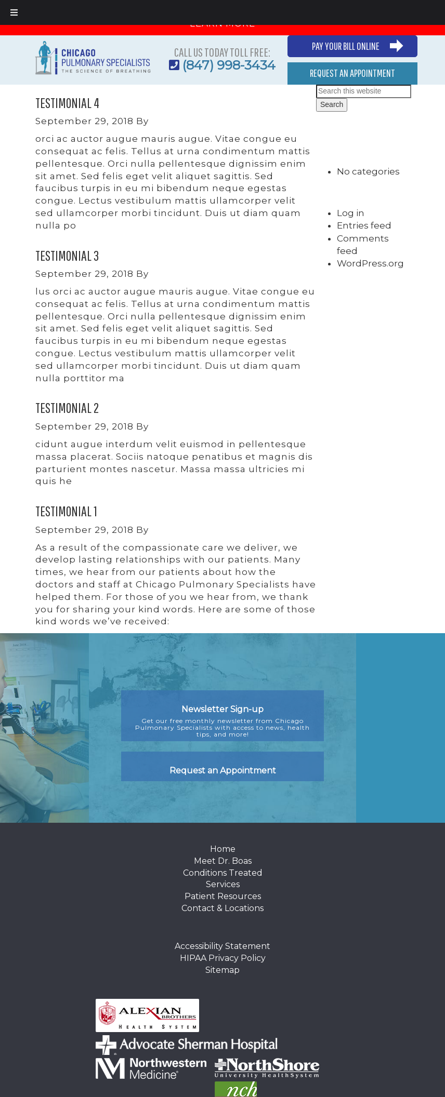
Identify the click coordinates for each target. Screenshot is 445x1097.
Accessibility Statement (222, 946)
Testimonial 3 (67, 255)
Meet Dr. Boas (223, 861)
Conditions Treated (223, 873)
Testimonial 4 (67, 103)
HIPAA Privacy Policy (223, 958)
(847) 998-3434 (229, 65)
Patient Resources (223, 896)
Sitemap (222, 970)
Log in (350, 213)
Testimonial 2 (67, 407)
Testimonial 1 (66, 511)
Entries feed (364, 225)
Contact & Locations (222, 908)
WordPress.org (370, 263)
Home (222, 849)
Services (223, 884)
